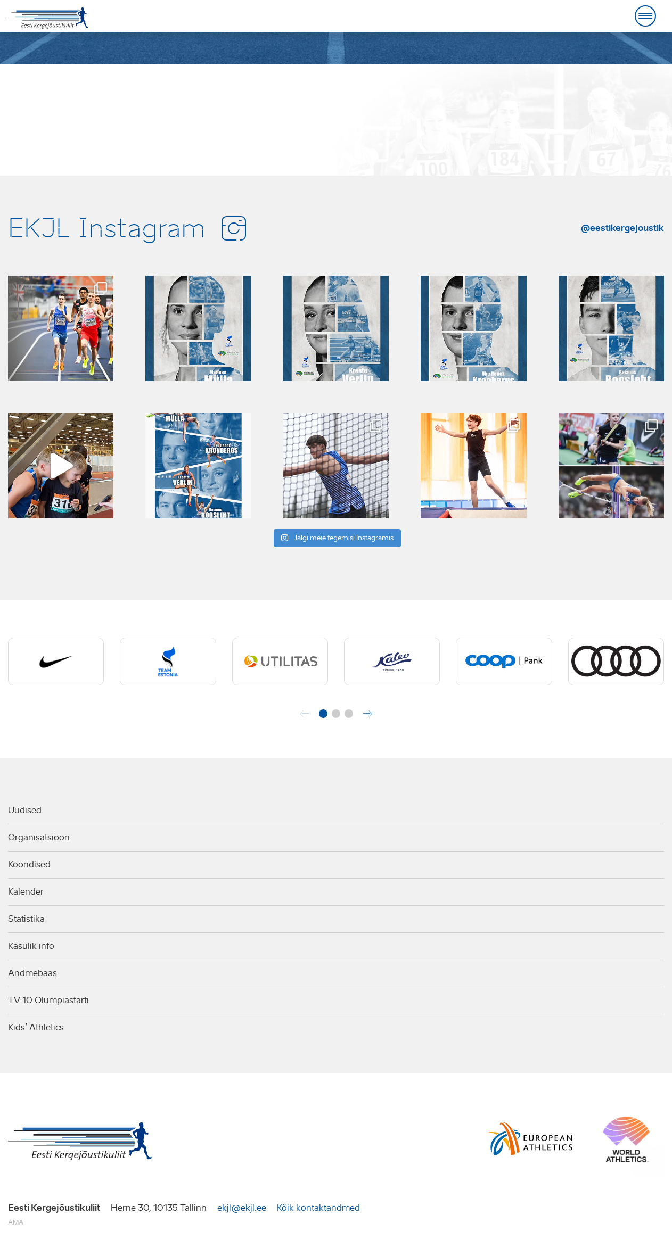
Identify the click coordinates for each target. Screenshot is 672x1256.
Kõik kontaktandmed (318, 1208)
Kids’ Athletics (36, 1027)
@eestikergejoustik (622, 227)
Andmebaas (32, 973)
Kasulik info (31, 946)
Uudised (25, 810)
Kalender (26, 892)
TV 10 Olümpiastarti (48, 1000)
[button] (323, 713)
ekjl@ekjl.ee (241, 1208)
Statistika (26, 919)
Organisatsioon (39, 837)
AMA (15, 1222)
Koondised (29, 865)
